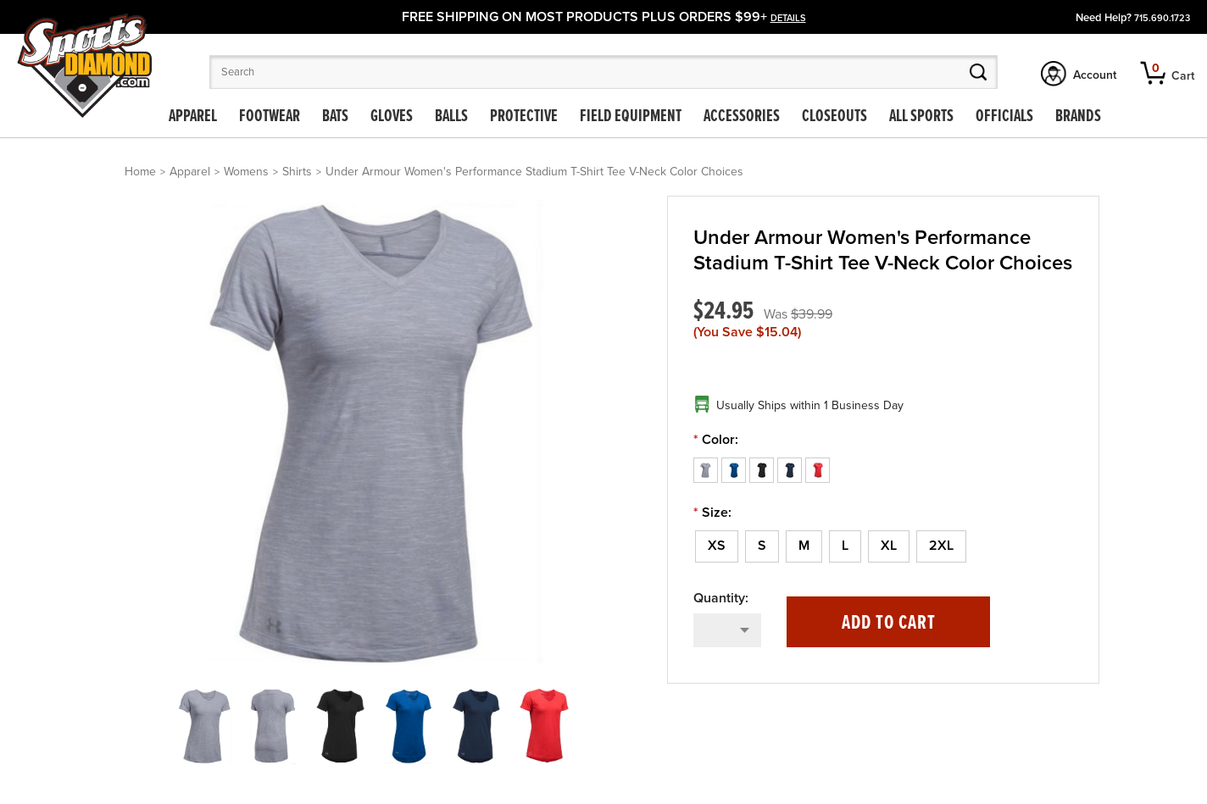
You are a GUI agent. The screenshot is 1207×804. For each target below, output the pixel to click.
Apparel (193, 117)
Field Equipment (630, 117)
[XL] (888, 546)
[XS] (716, 546)
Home (140, 171)
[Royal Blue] (735, 469)
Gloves (391, 117)
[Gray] (707, 469)
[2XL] (941, 546)
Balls (451, 117)
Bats (335, 117)
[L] (845, 546)
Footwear (269, 117)
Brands (1078, 117)
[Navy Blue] (791, 469)
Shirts (297, 171)
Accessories (742, 117)
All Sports (921, 117)
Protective (524, 117)
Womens (246, 171)
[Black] (763, 469)
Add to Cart (889, 623)
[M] (804, 546)
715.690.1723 (1162, 18)
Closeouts (834, 117)
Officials (1004, 117)
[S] (762, 546)
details (788, 18)
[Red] (817, 469)
